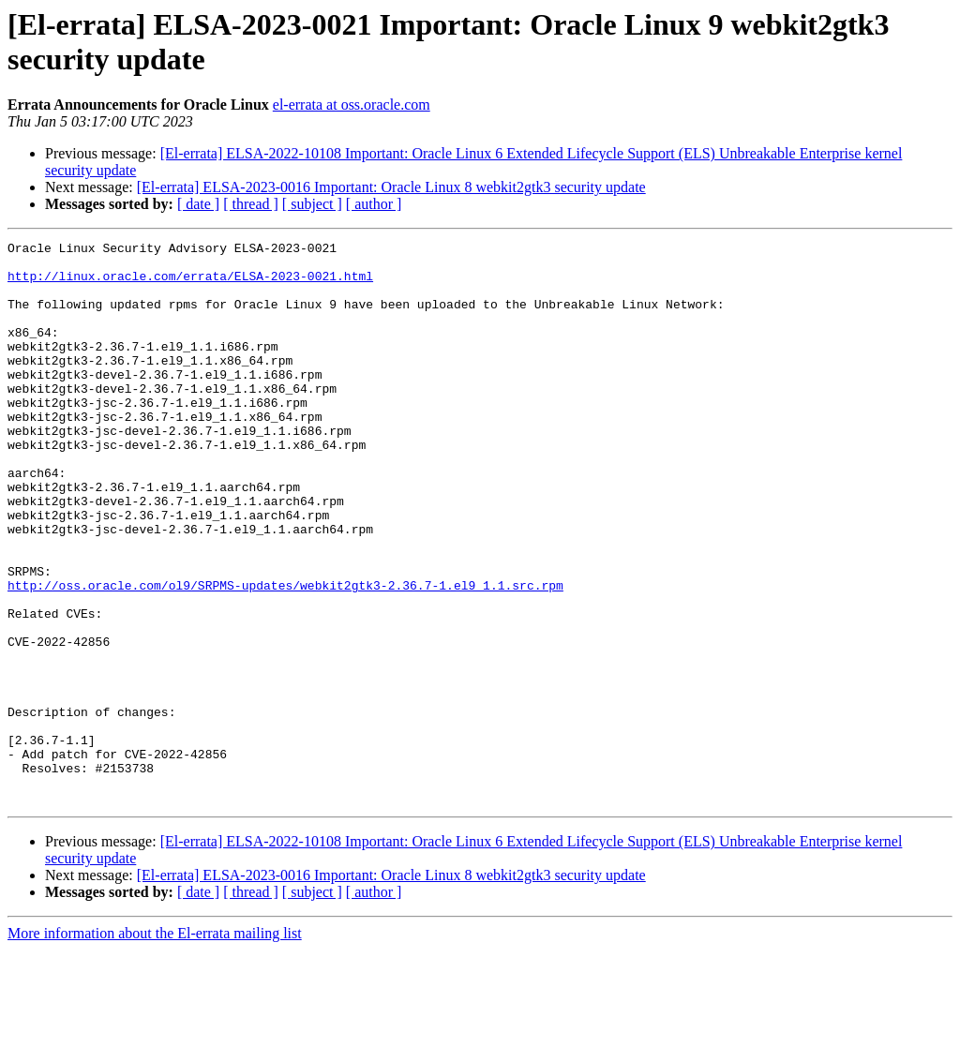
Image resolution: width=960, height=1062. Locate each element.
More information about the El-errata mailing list (155, 1046)
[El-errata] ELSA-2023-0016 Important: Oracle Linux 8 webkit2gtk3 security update (391, 187)
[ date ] (198, 204)
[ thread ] (250, 204)
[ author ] (374, 204)
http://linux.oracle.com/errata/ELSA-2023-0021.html (190, 284)
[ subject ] (312, 204)
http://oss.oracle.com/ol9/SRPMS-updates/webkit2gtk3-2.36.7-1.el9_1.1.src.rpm (285, 655)
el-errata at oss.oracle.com (351, 104)
